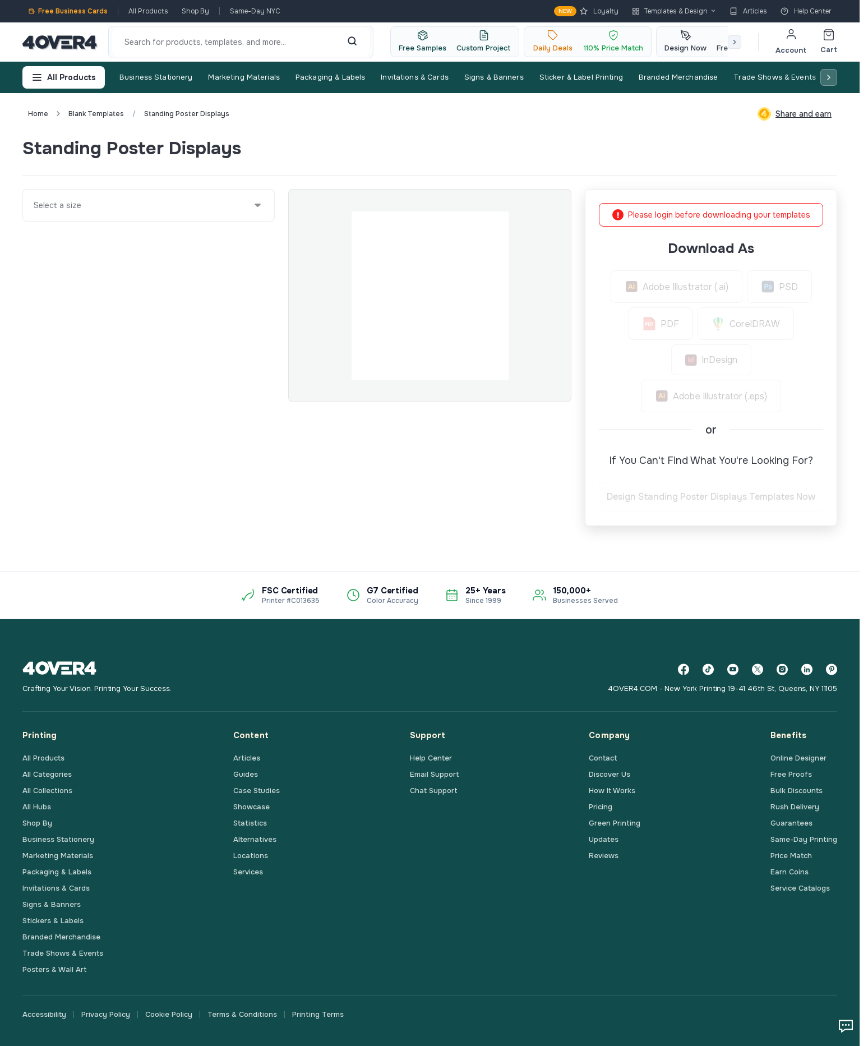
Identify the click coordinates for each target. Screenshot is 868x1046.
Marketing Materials (243, 77)
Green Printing (614, 823)
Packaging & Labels (330, 77)
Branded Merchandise (678, 77)
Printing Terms (318, 1014)
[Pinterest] (831, 669)
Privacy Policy (105, 1014)
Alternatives (254, 839)
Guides (245, 774)
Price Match (791, 855)
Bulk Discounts (796, 790)
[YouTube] (732, 669)
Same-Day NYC (255, 11)
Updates (603, 839)
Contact (603, 758)
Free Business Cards (68, 11)
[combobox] (34, 205)
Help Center (806, 11)
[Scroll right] (734, 42)
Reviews (603, 855)
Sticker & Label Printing (581, 77)
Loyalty (586, 11)
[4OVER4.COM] (59, 42)
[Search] (352, 42)
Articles (748, 11)
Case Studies (256, 790)
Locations (250, 855)
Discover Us (609, 774)
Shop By (195, 11)
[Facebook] (683, 669)
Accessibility (44, 1014)
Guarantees (791, 823)
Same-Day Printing (803, 839)
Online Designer (798, 758)
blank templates (96, 113)
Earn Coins (789, 872)
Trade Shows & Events (774, 77)
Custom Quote (796, 148)
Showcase (251, 807)
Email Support (434, 774)
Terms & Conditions (242, 1014)
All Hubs (36, 807)
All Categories (47, 774)
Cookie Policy (168, 1014)
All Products (148, 11)
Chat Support (434, 790)
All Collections (47, 790)
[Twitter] (757, 669)
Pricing (600, 807)
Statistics (250, 823)
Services (248, 872)
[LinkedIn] (806, 669)
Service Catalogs (800, 888)
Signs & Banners (494, 77)
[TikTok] (708, 669)
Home (38, 113)
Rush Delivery (794, 807)
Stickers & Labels (53, 920)
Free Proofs (791, 774)
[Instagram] (782, 669)
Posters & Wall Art (54, 969)
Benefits (788, 735)
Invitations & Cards (414, 77)
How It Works (612, 790)
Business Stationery (155, 77)
